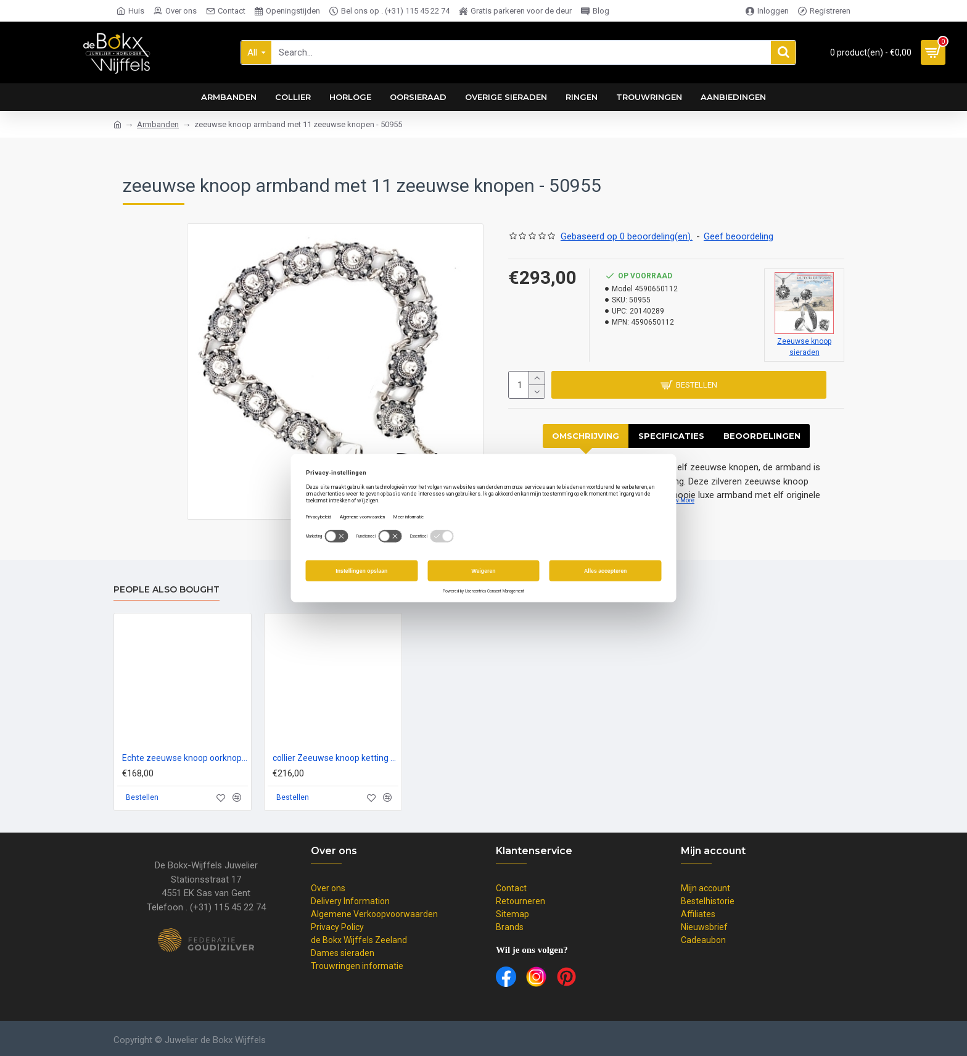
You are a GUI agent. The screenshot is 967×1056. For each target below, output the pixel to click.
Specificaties (671, 436)
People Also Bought (166, 589)
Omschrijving (585, 436)
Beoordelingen (761, 436)
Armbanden (158, 124)
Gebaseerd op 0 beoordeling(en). (627, 236)
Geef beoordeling (738, 236)
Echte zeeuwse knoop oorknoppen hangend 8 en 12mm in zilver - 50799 (185, 758)
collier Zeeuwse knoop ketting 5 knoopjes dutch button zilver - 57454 (335, 758)
